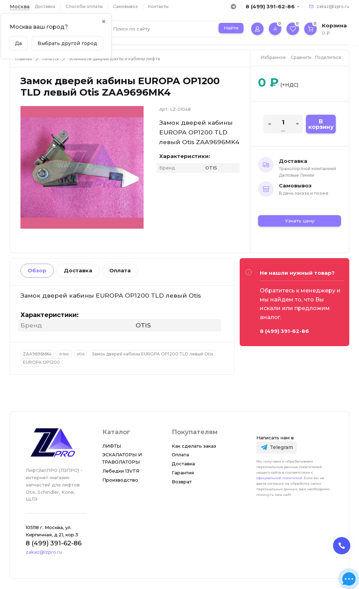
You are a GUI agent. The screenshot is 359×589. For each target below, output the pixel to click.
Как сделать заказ (194, 446)
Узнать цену (299, 220)
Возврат (182, 481)
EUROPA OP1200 (41, 362)
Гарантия (183, 472)
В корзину (321, 124)
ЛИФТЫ (50, 58)
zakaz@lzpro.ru (333, 6)
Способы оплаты (84, 6)
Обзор (37, 270)
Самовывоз (125, 6)
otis (80, 354)
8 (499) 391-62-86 (270, 6)
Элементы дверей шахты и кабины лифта (114, 58)
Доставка (45, 6)
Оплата (120, 270)
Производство (120, 480)
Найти (231, 27)
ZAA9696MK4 (37, 354)
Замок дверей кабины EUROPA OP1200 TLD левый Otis (152, 354)
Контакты (158, 6)
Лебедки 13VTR (120, 471)
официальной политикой (279, 478)
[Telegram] (276, 447)
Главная (23, 58)
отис (64, 354)
